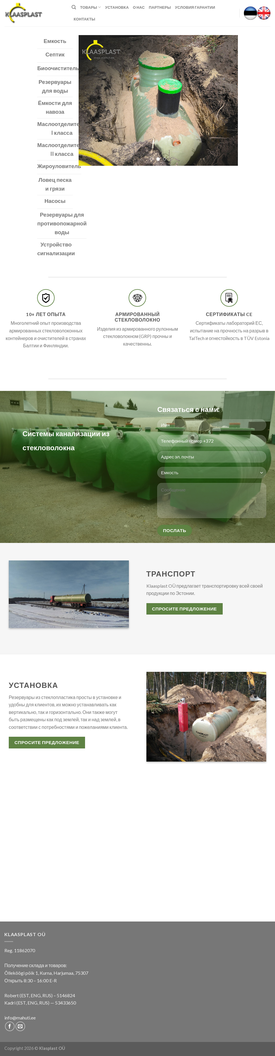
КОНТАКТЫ (84, 19)
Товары (90, 7)
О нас (139, 7)
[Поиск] (74, 7)
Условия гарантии (195, 7)
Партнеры (160, 7)
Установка (117, 7)
